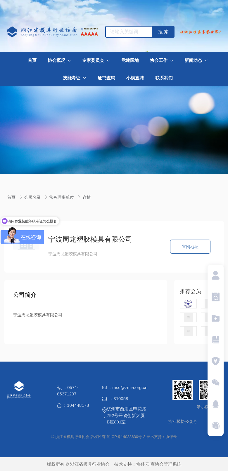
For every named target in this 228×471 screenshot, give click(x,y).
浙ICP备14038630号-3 (126, 437)
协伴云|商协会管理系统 (158, 464)
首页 (12, 197)
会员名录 (33, 197)
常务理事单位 (62, 197)
